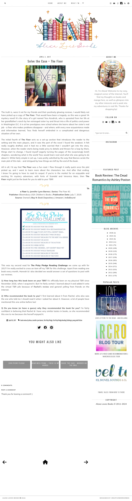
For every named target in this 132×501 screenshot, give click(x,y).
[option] (16, 357)
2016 (110, 260)
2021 (111, 245)
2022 (111, 242)
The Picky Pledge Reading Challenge (62, 320)
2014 (110, 266)
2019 (110, 251)
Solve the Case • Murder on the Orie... (74, 364)
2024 (111, 236)
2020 (110, 248)
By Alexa (29, 320)
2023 (111, 239)
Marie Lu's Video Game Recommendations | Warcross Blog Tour (111, 355)
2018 (110, 254)
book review (23, 320)
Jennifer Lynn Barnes (37, 320)
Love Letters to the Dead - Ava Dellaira (111, 318)
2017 (110, 257)
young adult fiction (77, 320)
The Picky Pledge (48, 320)
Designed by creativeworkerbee (114, 498)
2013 (110, 269)
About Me (62, 3)
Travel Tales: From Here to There (111, 392)
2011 (110, 276)
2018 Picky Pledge (17, 363)
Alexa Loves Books (11, 498)
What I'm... (76, 3)
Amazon (59, 197)
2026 (111, 233)
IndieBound (70, 197)
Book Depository (46, 197)
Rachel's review (41, 287)
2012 (110, 272)
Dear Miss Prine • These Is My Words (45, 364)
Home (50, 3)
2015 (110, 263)
